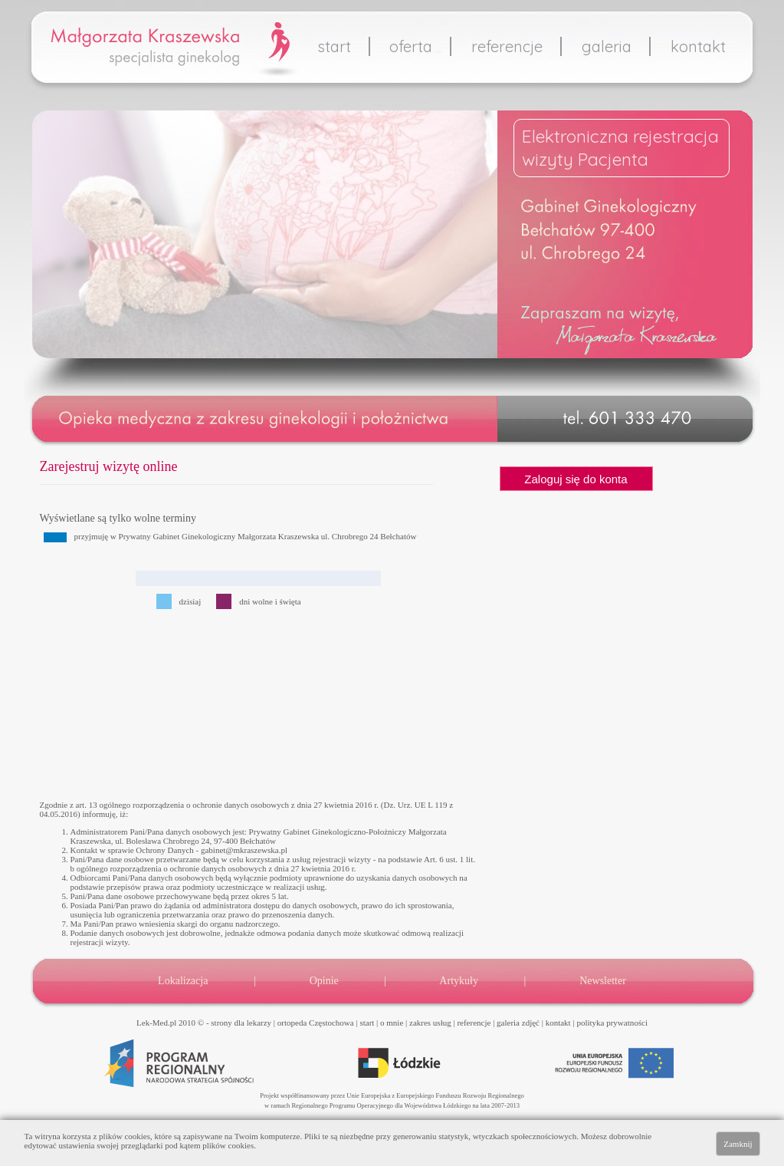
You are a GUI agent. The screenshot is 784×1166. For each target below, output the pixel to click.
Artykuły (458, 980)
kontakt (698, 46)
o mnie (391, 1022)
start (334, 46)
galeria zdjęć (518, 1022)
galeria (606, 46)
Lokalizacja (183, 980)
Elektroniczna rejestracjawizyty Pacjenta (620, 147)
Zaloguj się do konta (575, 479)
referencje (507, 46)
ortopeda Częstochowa (315, 1022)
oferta (410, 46)
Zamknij (737, 1143)
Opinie (324, 980)
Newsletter (602, 980)
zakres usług (430, 1022)
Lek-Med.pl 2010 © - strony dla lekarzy (203, 1022)
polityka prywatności (612, 1022)
